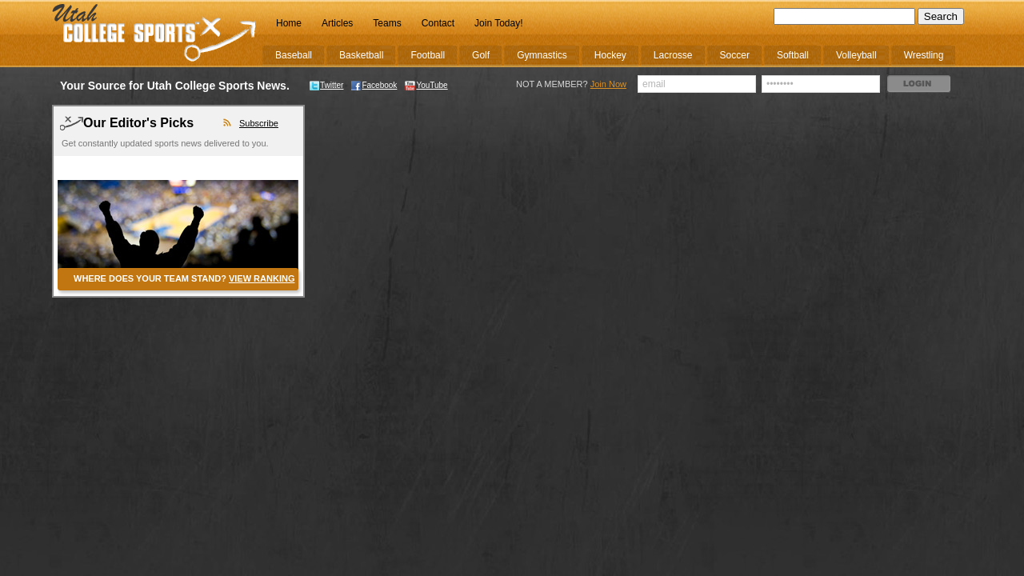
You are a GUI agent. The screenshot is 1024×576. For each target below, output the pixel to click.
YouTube (426, 85)
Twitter (326, 85)
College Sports (154, 33)
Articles (337, 23)
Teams (387, 23)
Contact (438, 23)
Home (289, 23)
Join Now (608, 84)
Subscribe (258, 123)
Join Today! (498, 23)
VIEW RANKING (262, 278)
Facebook (374, 85)
